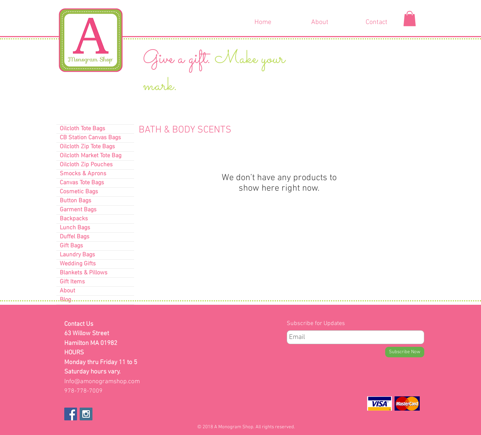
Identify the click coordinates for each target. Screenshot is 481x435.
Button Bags (75, 201)
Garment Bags (78, 210)
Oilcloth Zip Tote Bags (87, 147)
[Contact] (376, 22)
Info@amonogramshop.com (102, 381)
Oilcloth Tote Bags (82, 128)
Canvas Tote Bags (82, 183)
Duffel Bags (74, 237)
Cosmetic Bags (79, 192)
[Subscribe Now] (404, 352)
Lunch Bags (75, 228)
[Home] (262, 22)
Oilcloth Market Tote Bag (90, 156)
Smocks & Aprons (83, 174)
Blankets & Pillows (83, 273)
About (67, 291)
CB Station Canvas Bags (90, 137)
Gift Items (72, 282)
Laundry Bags (77, 255)
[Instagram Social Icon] (86, 414)
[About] (319, 22)
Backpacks (74, 219)
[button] (409, 18)
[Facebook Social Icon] (70, 414)
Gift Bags (71, 246)
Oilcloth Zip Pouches (86, 165)
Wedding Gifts (78, 264)
